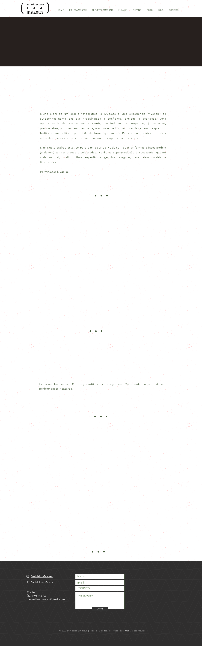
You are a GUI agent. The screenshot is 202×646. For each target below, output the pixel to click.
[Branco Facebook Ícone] (28, 582)
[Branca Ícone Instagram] (28, 576)
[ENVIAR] (100, 609)
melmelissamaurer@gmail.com (46, 599)
